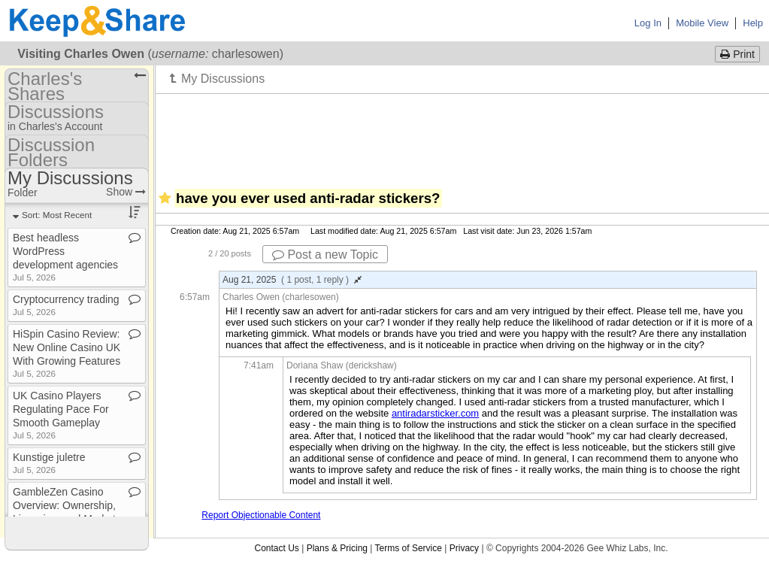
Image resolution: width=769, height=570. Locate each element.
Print (737, 54)
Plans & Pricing (337, 548)
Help (753, 23)
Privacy (464, 548)
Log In (648, 23)
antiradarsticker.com (435, 413)
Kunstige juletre (49, 462)
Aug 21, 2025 (292, 279)
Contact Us (276, 548)
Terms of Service (408, 548)
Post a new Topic (325, 254)
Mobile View (702, 23)
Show (126, 192)
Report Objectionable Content (260, 515)
